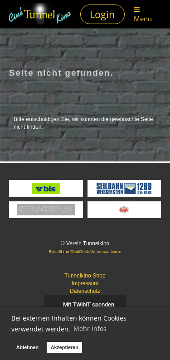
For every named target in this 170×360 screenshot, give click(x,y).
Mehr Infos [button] (90, 328)
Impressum (85, 283)
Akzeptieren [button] (64, 347)
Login (102, 14)
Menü (143, 14)
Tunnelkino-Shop (84, 275)
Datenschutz (85, 291)
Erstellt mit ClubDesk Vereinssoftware (85, 251)
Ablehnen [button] (27, 347)
